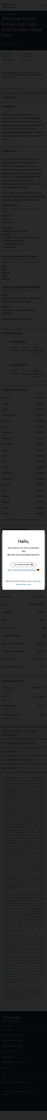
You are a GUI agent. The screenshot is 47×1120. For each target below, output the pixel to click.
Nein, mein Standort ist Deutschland (23, 570)
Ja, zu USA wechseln (23, 565)
